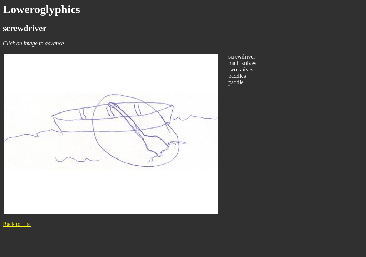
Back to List (17, 224)
